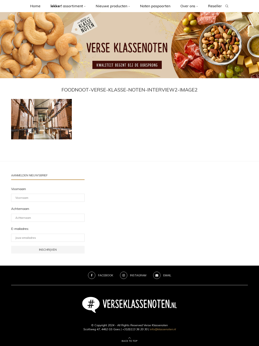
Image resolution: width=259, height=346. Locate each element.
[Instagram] (133, 275)
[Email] (162, 275)
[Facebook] (100, 275)
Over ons (187, 6)
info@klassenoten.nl (163, 329)
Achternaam (20, 209)
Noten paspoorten (155, 6)
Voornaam (18, 189)
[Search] (227, 6)
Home (35, 6)
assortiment (67, 6)
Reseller (215, 6)
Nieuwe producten (111, 6)
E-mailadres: (20, 229)
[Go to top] (130, 341)
